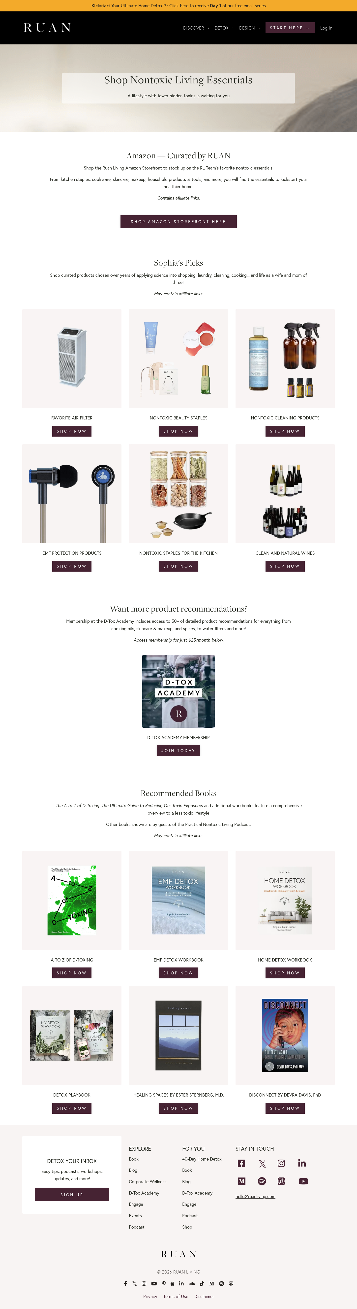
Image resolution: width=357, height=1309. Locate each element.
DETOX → (224, 28)
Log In (326, 28)
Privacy (150, 1296)
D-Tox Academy (144, 1193)
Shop (187, 1227)
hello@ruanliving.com (255, 1196)
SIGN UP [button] (72, 1194)
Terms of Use (175, 1296)
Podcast (137, 1227)
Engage (136, 1204)
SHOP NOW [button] (72, 431)
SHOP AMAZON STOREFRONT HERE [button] (178, 221)
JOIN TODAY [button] (178, 750)
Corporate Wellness (147, 1181)
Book (134, 1159)
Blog (133, 1170)
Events (135, 1215)
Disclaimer (204, 1296)
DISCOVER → (196, 28)
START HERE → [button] (290, 27)
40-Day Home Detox (202, 1159)
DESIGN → (250, 28)
